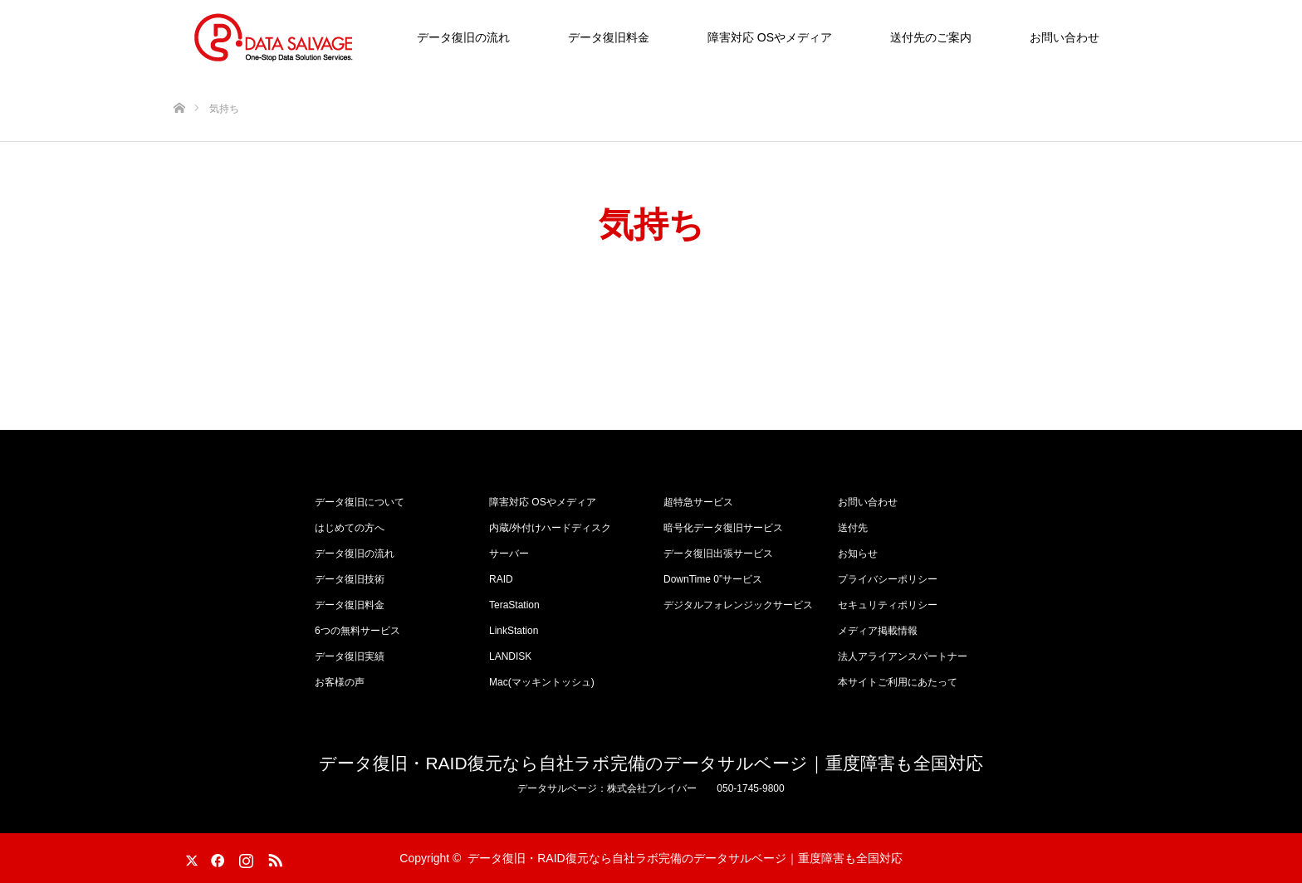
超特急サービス (698, 502)
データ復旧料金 (608, 37)
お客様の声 (340, 682)
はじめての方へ (349, 528)
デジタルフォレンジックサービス (738, 605)
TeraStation (514, 605)
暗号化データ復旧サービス (723, 528)
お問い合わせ (1064, 37)
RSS (273, 857)
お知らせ (858, 553)
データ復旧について (359, 502)
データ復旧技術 (349, 579)
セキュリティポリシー (887, 605)
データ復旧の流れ (463, 37)
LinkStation (513, 631)
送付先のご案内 (931, 37)
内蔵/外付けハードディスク (550, 528)
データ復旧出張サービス (718, 553)
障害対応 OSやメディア (769, 37)
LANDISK (510, 656)
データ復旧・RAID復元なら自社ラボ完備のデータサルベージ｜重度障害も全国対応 (650, 763)
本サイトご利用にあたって (897, 682)
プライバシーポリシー (887, 579)
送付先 (853, 528)
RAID (501, 579)
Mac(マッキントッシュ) (542, 682)
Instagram (244, 857)
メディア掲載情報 (878, 631)
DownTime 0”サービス (712, 579)
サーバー (509, 553)
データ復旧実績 (349, 656)
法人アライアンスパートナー (902, 656)
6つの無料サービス (357, 631)
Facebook (215, 857)
